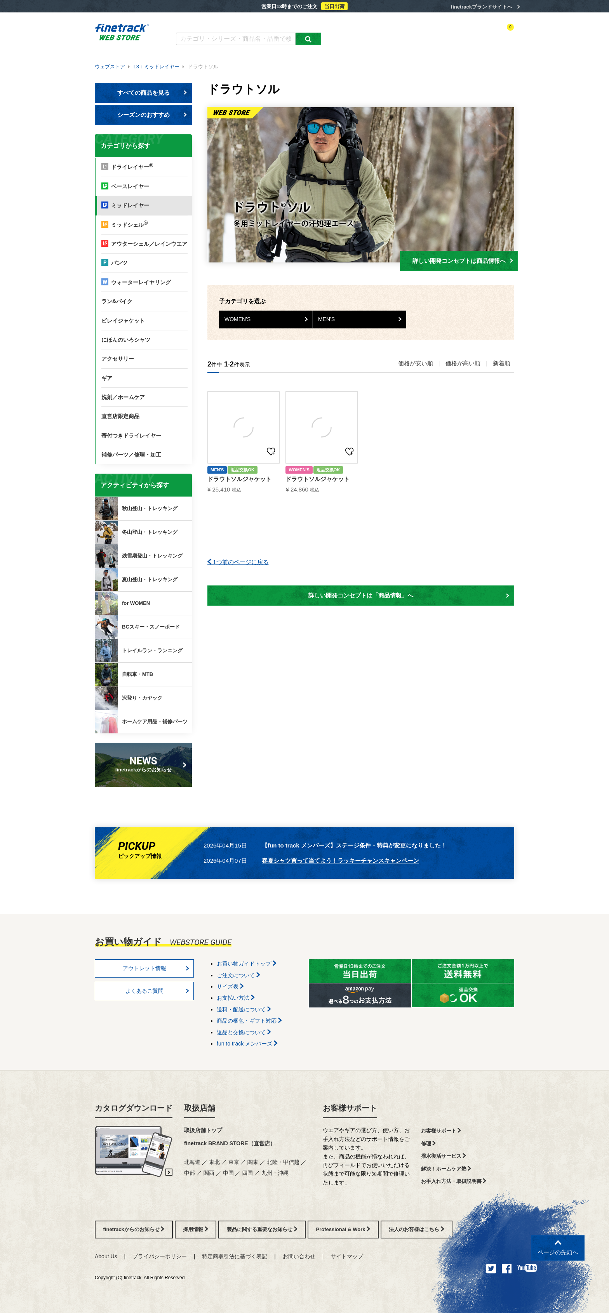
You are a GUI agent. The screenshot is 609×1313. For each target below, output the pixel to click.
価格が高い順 (462, 363)
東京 (233, 1162)
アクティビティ (406, 34)
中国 (228, 1173)
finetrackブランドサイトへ (481, 7)
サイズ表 (230, 986)
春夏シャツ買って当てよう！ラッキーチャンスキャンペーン (340, 860)
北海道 (192, 1162)
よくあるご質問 (252, 22)
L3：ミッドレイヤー (156, 66)
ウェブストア (110, 66)
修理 (428, 1143)
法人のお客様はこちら (416, 1229)
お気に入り (467, 34)
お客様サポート (350, 1108)
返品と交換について (244, 1032)
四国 (247, 1173)
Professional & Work (343, 1229)
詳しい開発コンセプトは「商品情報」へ (408, 595)
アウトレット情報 (156, 968)
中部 (189, 1173)
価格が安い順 (415, 363)
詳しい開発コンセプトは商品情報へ (462, 260)
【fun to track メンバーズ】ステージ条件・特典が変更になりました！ (354, 845)
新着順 (501, 363)
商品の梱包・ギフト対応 (249, 1021)
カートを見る (500, 34)
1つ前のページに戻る (238, 562)
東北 (214, 1162)
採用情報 (195, 1229)
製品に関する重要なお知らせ (262, 1229)
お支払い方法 (236, 998)
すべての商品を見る (152, 92)
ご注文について (238, 975)
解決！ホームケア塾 (446, 1169)
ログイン (439, 34)
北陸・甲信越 (283, 1162)
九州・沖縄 (275, 1173)
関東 (252, 1162)
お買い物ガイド (296, 22)
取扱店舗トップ (203, 1130)
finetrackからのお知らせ (145, 764)
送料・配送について (244, 1009)
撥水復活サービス (443, 1156)
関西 (209, 1173)
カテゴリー (370, 34)
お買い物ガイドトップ (247, 963)
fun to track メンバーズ (247, 1043)
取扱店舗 (199, 1108)
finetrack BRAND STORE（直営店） (229, 1143)
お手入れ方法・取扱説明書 (454, 1181)
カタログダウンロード (201, 22)
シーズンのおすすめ (152, 114)
